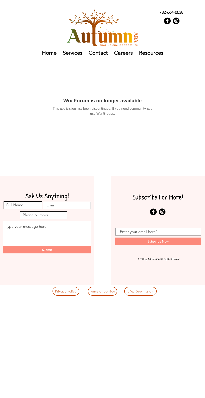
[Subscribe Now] (158, 241)
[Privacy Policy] (66, 291)
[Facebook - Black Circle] (167, 21)
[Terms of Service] (102, 291)
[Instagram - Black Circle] (176, 21)
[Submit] (47, 249)
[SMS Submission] (140, 291)
